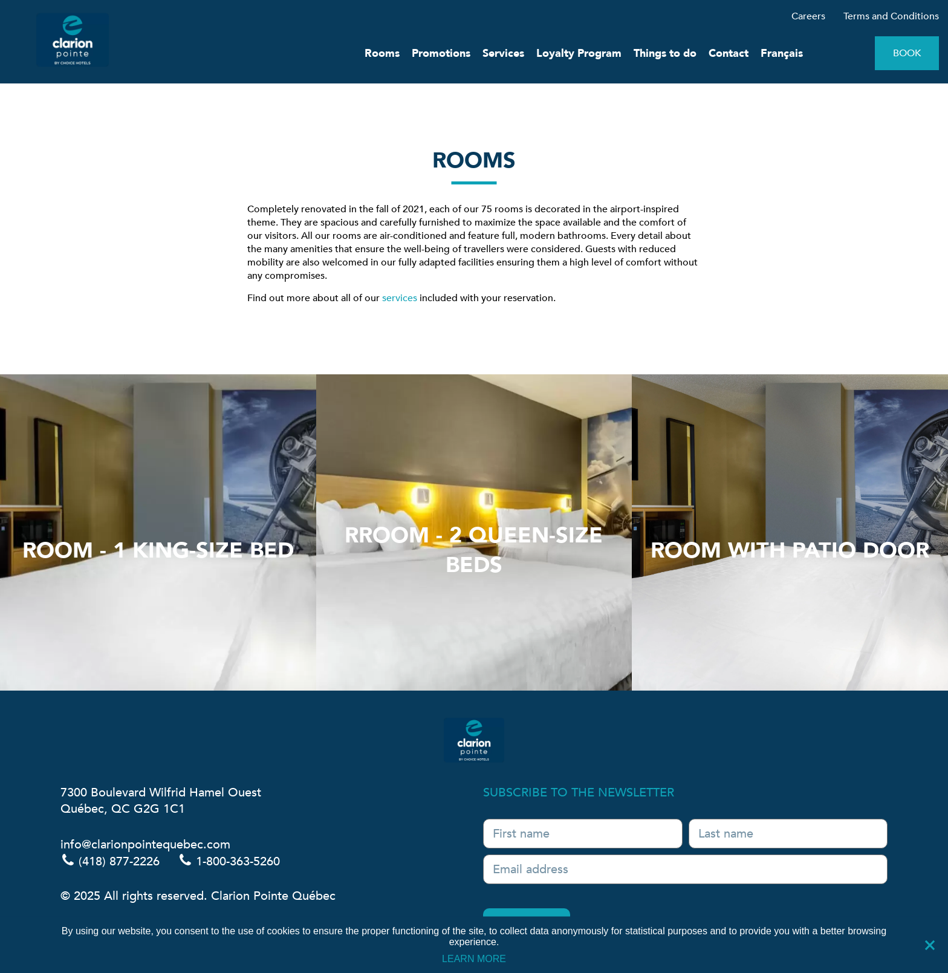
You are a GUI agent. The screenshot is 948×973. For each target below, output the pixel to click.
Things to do (665, 53)
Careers (808, 16)
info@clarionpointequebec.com (145, 844)
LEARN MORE (474, 958)
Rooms (382, 53)
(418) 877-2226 (110, 861)
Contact (728, 53)
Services (503, 53)
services (399, 298)
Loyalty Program (579, 53)
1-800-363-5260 (229, 861)
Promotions (441, 53)
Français (782, 53)
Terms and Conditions (891, 16)
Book (907, 53)
